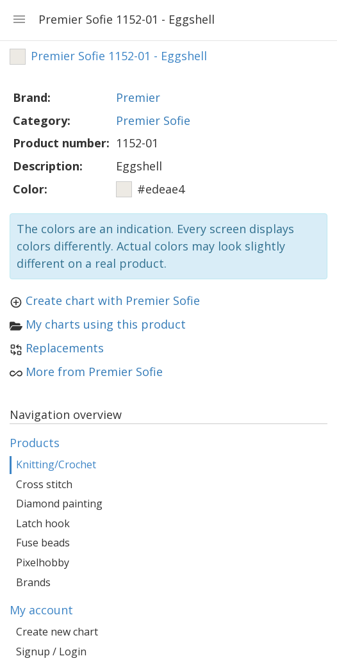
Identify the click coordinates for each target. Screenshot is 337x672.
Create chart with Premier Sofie (113, 300)
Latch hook (43, 523)
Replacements (65, 348)
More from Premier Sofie (94, 371)
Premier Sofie (153, 120)
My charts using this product (106, 324)
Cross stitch (44, 484)
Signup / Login (51, 651)
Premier (138, 97)
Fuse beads (43, 543)
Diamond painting (59, 503)
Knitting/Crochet (56, 464)
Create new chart (57, 632)
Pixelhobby (42, 562)
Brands (33, 582)
